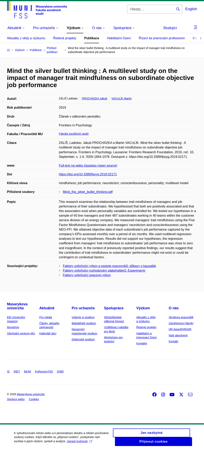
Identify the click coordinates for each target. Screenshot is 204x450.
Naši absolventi (178, 335)
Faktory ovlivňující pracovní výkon (87, 275)
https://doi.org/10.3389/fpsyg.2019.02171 (88, 174)
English (191, 9)
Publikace (91, 38)
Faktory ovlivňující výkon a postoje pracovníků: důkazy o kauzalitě (109, 266)
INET (17, 371)
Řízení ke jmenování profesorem (162, 38)
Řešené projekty (64, 38)
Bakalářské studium (84, 323)
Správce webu (16, 399)
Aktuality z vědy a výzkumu (26, 38)
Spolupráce (114, 308)
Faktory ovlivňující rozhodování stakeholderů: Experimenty (104, 270)
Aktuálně (46, 308)
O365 (60, 371)
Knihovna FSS (44, 371)
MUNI (27, 371)
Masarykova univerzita (17, 306)
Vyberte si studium (83, 317)
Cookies (34, 399)
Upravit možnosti (79, 443)
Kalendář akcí (47, 333)
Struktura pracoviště (181, 317)
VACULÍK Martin (121, 98)
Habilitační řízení (119, 38)
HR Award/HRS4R (180, 329)
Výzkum (143, 308)
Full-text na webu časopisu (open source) (88, 165)
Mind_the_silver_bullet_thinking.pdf (88, 192)
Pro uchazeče (83, 308)
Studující (170, 28)
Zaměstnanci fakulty (181, 323)
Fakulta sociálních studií (74, 133)
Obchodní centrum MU (21, 333)
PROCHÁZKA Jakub (94, 98)
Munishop (13, 327)
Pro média (45, 317)
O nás (174, 308)
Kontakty (141, 343)
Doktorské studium (83, 339)
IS (8, 371)
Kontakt (173, 341)
